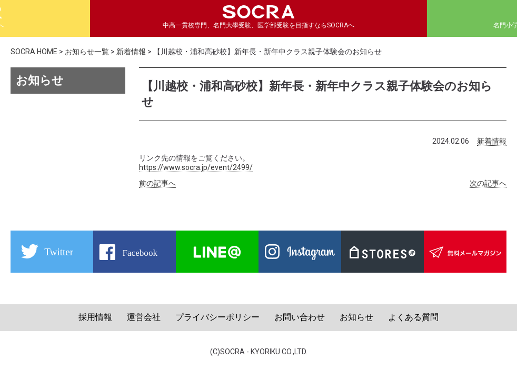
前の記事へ (157, 183)
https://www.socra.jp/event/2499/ (196, 167)
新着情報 (131, 51)
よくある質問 (413, 317)
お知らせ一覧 (87, 51)
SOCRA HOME (34, 51)
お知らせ (356, 317)
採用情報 (95, 317)
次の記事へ (488, 183)
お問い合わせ (299, 317)
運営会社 (144, 317)
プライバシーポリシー (217, 317)
